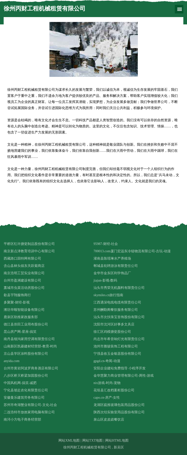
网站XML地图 (69, 440)
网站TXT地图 (92, 440)
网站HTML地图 (117, 440)
